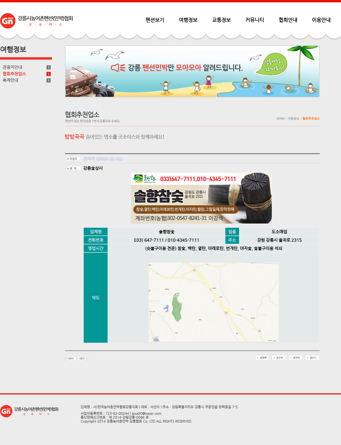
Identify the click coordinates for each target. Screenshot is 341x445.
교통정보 (221, 20)
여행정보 (188, 20)
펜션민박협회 (36, 21)
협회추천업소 (14, 73)
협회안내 (288, 20)
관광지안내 (12, 67)
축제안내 (10, 80)
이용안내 (321, 20)
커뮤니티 (254, 20)
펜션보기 (155, 20)
